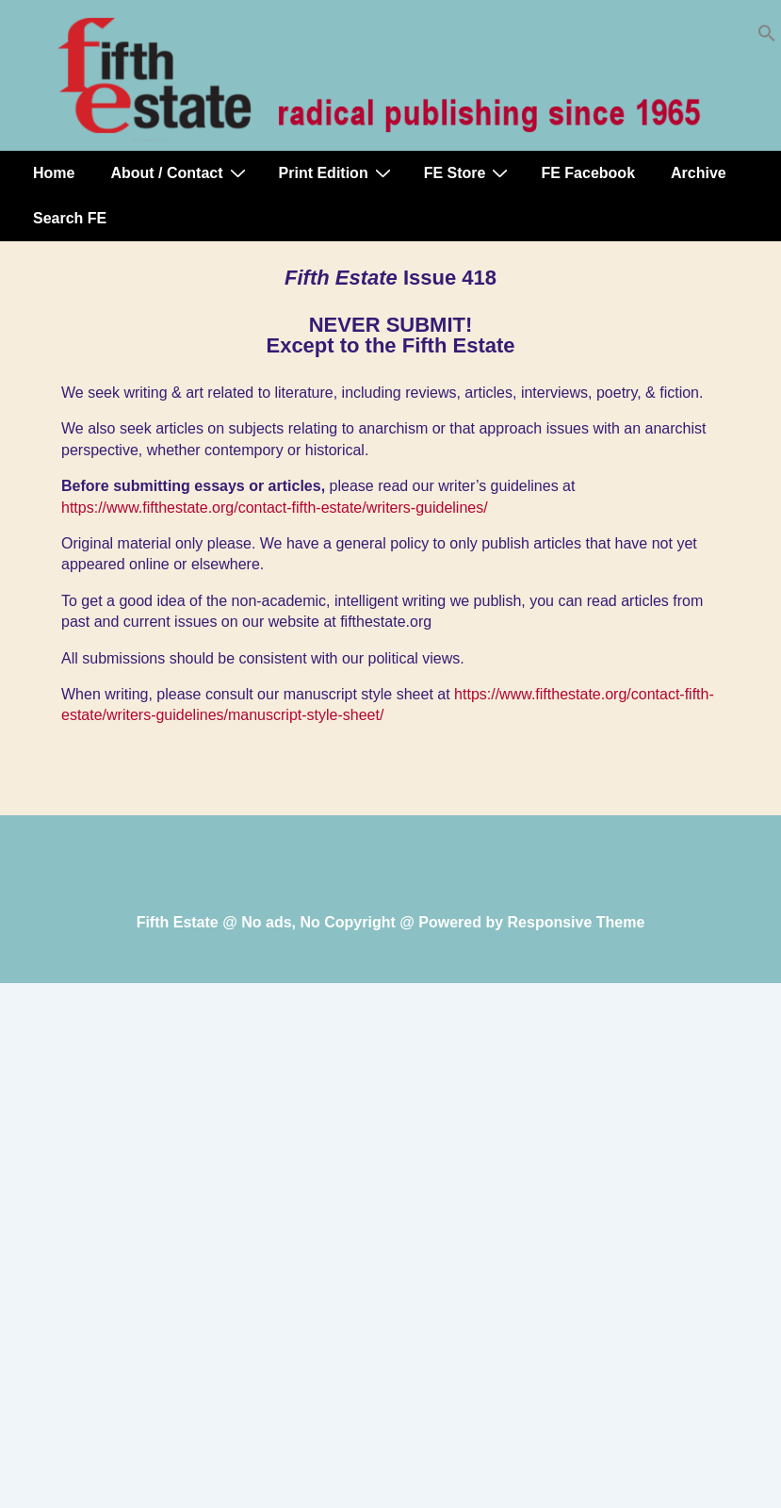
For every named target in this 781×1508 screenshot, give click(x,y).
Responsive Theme (576, 922)
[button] (766, 37)
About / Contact (180, 172)
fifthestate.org (385, 622)
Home (53, 173)
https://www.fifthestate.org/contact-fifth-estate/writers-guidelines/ (274, 508)
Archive (698, 173)
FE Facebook (588, 173)
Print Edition (337, 172)
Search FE (69, 218)
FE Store (468, 172)
